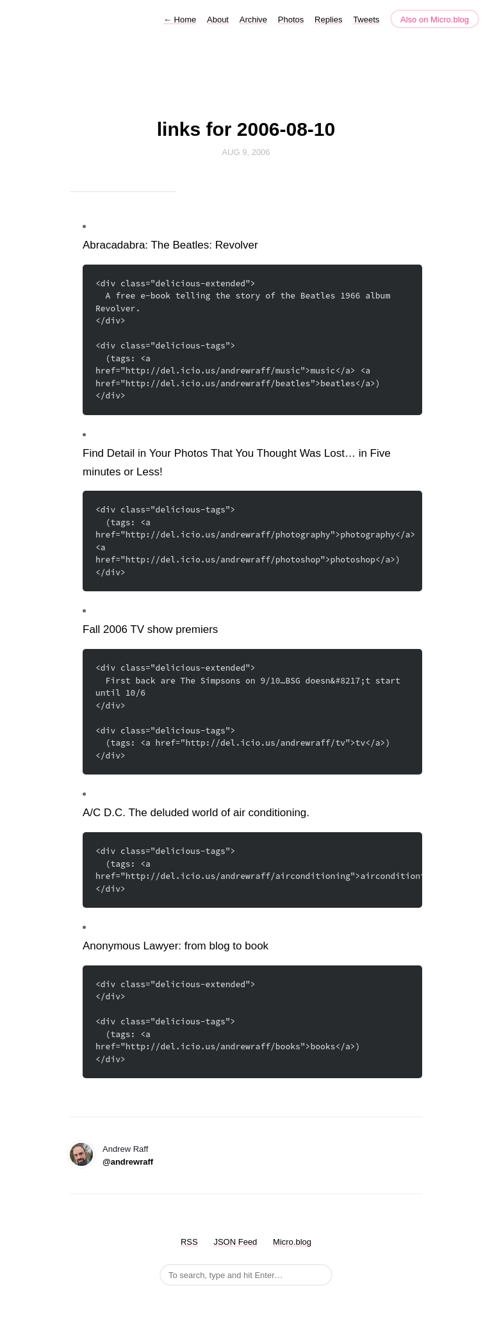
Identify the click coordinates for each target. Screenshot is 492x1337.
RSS (189, 1242)
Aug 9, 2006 (246, 152)
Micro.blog (292, 1242)
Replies (328, 19)
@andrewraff (127, 1162)
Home (179, 19)
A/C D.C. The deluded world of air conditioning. (196, 813)
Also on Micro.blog (434, 19)
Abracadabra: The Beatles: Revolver (170, 245)
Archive (253, 19)
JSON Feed (235, 1242)
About (218, 19)
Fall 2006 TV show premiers (150, 629)
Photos (291, 19)
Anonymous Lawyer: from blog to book (175, 946)
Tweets (366, 19)
